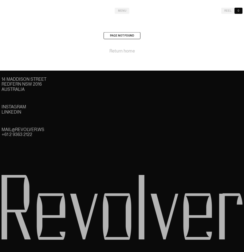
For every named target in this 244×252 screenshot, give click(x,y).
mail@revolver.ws (23, 129)
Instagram (14, 107)
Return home (122, 51)
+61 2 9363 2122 (17, 134)
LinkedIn (11, 112)
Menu (122, 11)
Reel (227, 11)
